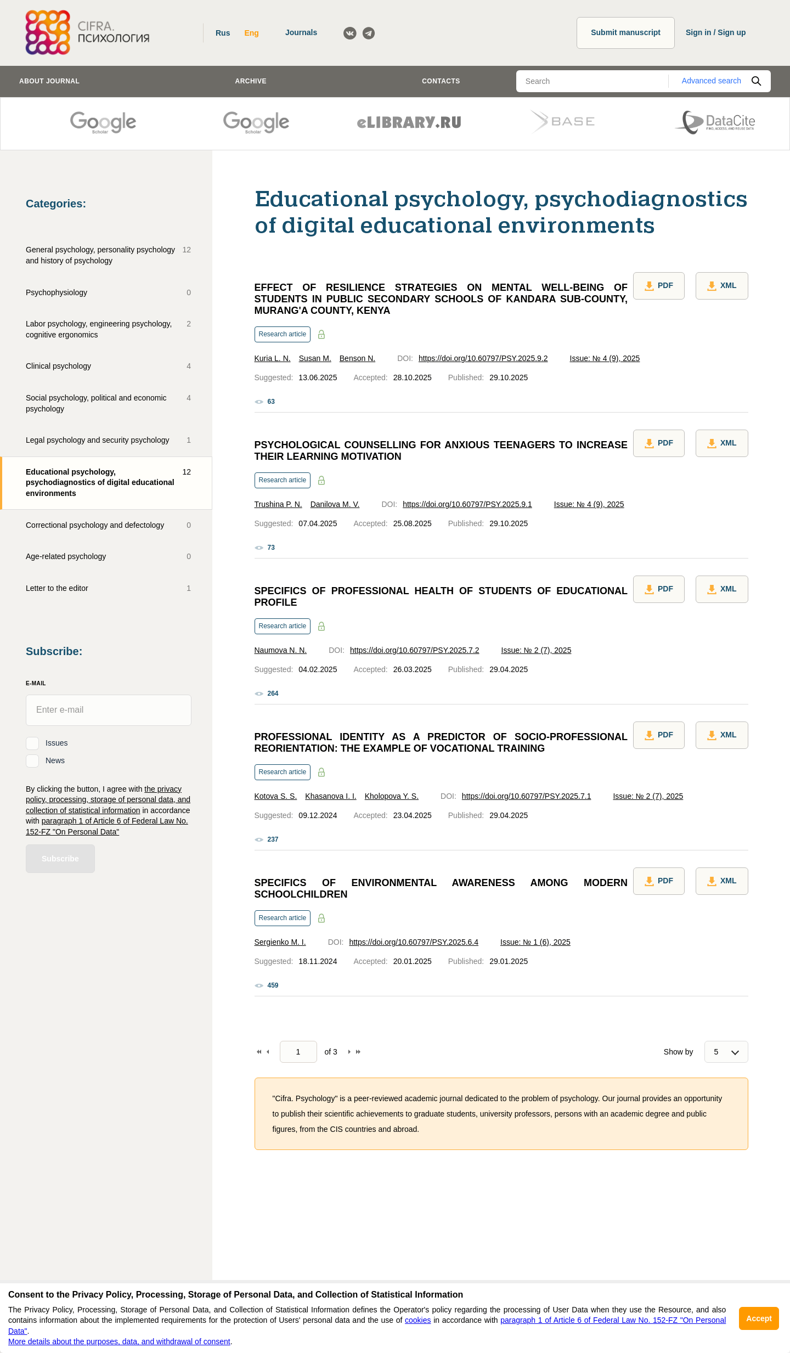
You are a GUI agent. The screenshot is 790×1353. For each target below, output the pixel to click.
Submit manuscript (626, 32)
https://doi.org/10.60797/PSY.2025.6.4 (413, 942)
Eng (251, 33)
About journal (49, 81)
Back (267, 1051)
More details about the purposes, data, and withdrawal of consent (119, 1341)
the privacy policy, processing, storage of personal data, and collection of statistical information (108, 800)
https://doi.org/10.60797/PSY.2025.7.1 (526, 796)
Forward (349, 1051)
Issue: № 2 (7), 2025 (536, 650)
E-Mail (36, 683)
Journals (301, 32)
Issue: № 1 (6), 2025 (535, 942)
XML (722, 286)
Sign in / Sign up (716, 32)
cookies (418, 1320)
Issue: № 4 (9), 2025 (605, 358)
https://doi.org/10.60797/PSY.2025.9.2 (483, 358)
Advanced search (711, 80)
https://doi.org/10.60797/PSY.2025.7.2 (414, 650)
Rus (223, 33)
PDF (659, 286)
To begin (259, 1051)
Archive (251, 81)
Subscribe (60, 858)
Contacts (441, 81)
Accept (759, 1318)
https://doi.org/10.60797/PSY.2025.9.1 (467, 504)
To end (358, 1051)
